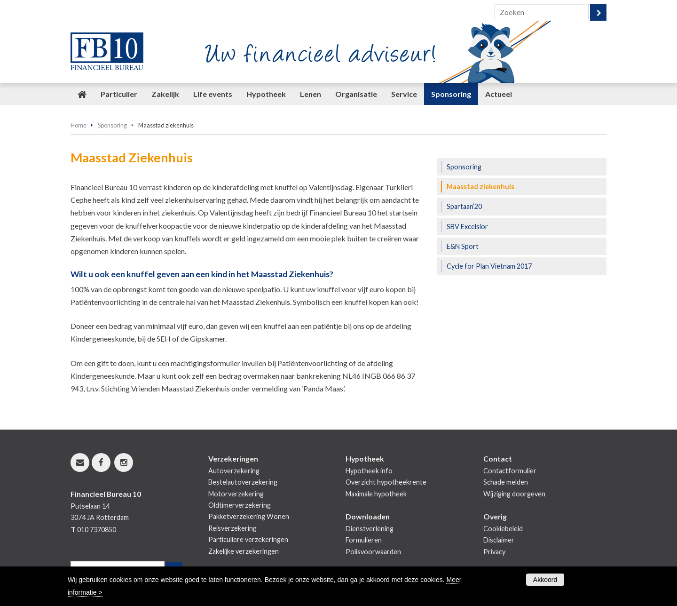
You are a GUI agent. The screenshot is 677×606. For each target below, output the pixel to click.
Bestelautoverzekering (242, 482)
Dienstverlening (370, 529)
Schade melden (505, 482)
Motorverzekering (236, 494)
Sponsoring (112, 125)
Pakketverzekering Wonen (248, 516)
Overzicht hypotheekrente (386, 482)
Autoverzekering (234, 471)
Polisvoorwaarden (373, 552)
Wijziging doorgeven (514, 494)
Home (79, 125)
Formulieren (364, 540)
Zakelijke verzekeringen (243, 551)
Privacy (494, 552)
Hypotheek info (369, 471)
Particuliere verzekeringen (248, 539)
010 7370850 (96, 530)
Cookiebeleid (503, 529)
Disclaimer (498, 540)
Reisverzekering (232, 528)
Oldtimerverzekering (239, 505)
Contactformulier (509, 471)
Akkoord (545, 579)
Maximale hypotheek (376, 494)
